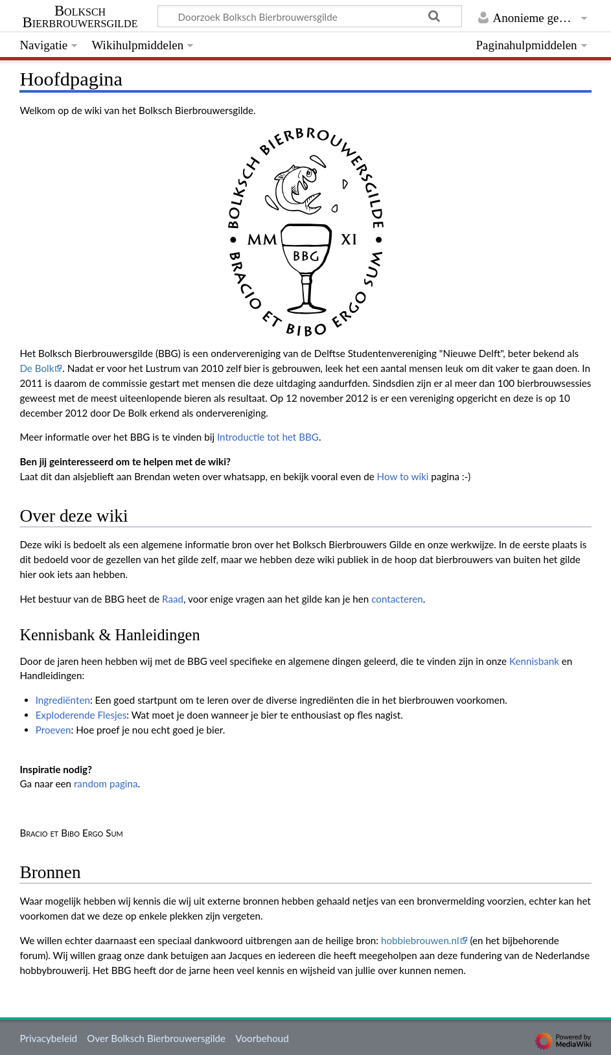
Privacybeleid (48, 1038)
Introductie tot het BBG (268, 437)
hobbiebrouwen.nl (420, 940)
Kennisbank (534, 661)
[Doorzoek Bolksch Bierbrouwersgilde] (309, 16)
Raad (172, 599)
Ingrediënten (63, 700)
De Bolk (36, 368)
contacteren (396, 599)
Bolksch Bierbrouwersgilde (80, 17)
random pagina (106, 783)
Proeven (53, 730)
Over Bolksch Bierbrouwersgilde (156, 1038)
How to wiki (403, 476)
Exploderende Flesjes (81, 715)
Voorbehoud (261, 1038)
